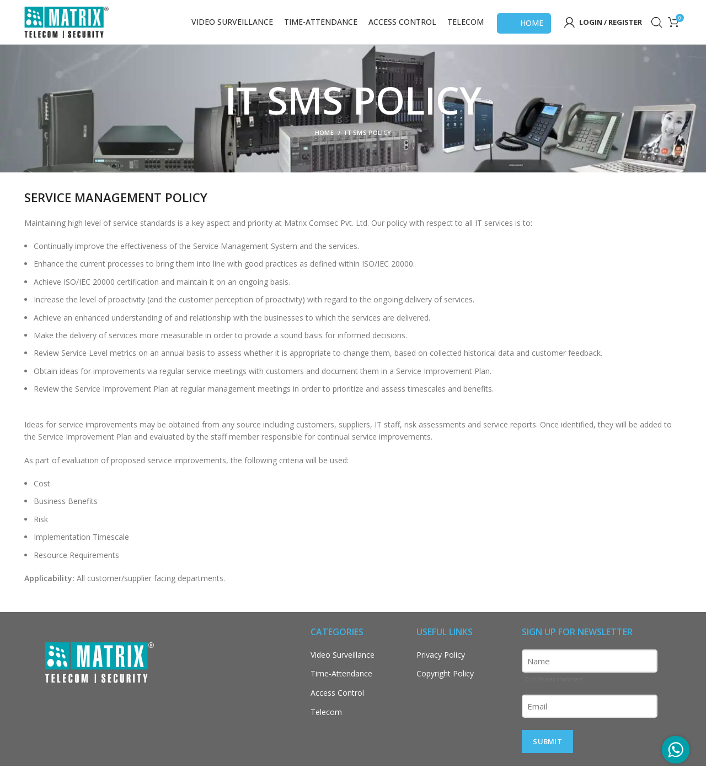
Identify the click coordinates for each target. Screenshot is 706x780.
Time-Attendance (341, 687)
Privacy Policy (440, 668)
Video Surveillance (343, 668)
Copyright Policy (445, 687)
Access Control (337, 706)
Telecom (326, 725)
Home (524, 30)
